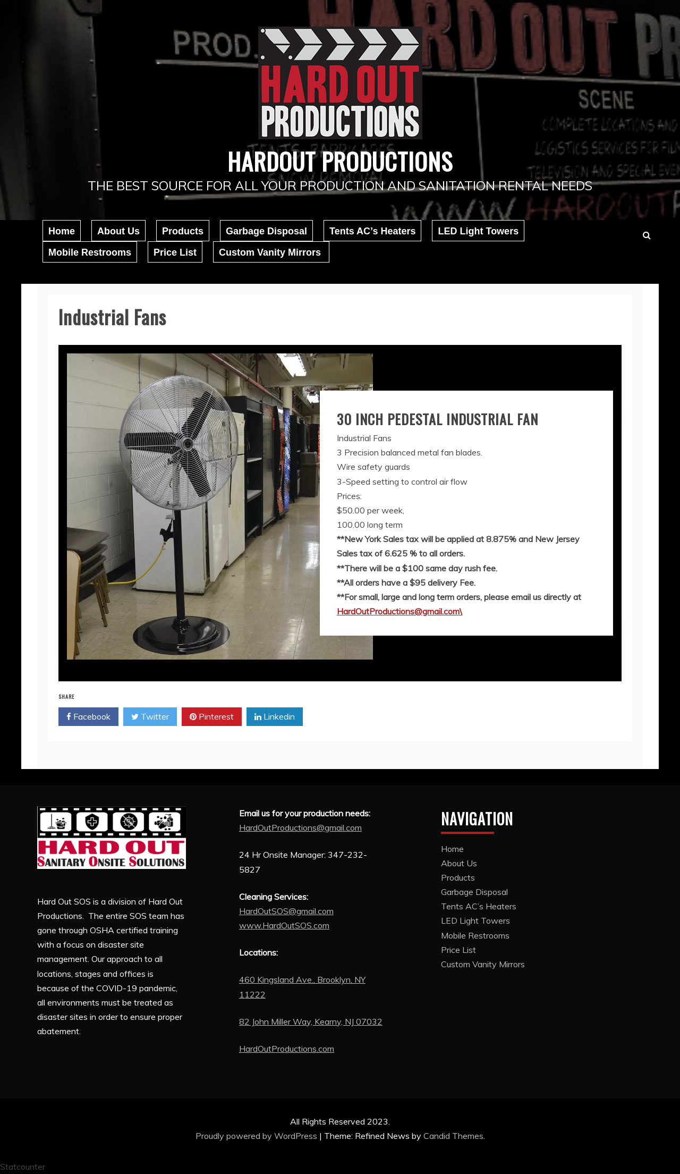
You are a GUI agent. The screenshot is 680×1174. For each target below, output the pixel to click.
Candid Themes (453, 1135)
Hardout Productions (340, 159)
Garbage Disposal (266, 231)
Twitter (150, 717)
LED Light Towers (478, 231)
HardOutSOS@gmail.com (286, 911)
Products (182, 231)
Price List (175, 252)
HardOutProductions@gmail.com (300, 827)
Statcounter (22, 1166)
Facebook (88, 717)
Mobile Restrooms (89, 252)
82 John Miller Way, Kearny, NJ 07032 (310, 1021)
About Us (118, 231)
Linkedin (274, 717)
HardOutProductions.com (286, 1048)
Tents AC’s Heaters (372, 231)
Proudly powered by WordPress (257, 1135)
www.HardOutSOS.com (284, 925)
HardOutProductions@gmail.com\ (399, 611)
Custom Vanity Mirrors (271, 252)
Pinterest (212, 717)
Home (61, 231)
